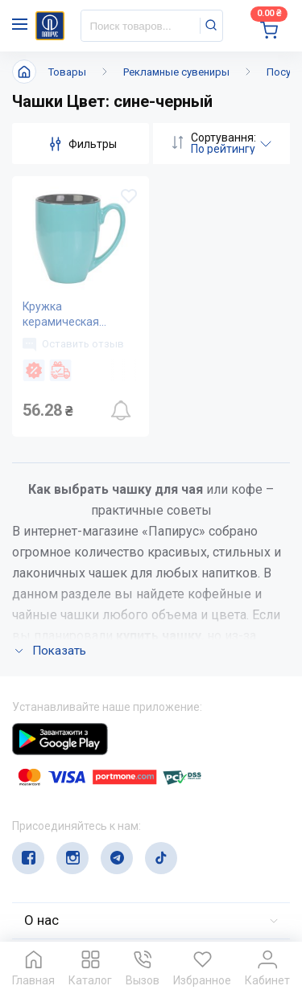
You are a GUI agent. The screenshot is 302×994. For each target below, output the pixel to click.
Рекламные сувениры (176, 72)
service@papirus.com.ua (90, 833)
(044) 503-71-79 (86, 802)
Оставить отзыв (73, 344)
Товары (67, 72)
